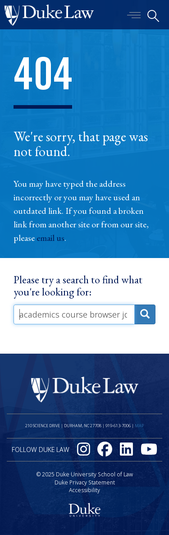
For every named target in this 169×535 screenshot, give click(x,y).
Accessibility (84, 490)
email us (50, 238)
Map (139, 426)
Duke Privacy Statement (85, 482)
